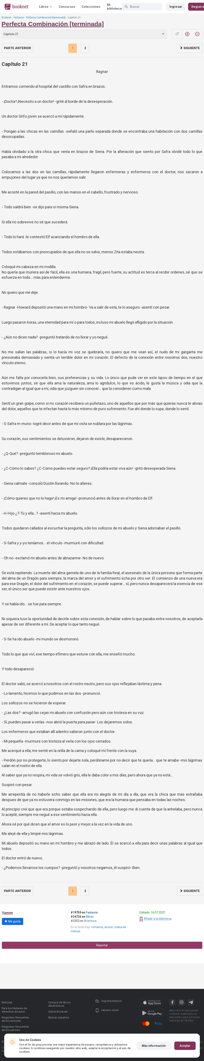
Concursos (67, 7)
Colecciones (91, 7)
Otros (90, 916)
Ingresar (175, 7)
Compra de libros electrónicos (59, 1004)
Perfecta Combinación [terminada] (45, 17)
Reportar (102, 945)
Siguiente (190, 48)
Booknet (6, 17)
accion (108, 927)
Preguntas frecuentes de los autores (15, 1028)
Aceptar (185, 1045)
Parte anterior (17, 48)
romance (97, 927)
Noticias (7, 1002)
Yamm (7, 913)
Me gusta (13, 921)
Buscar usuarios (58, 1017)
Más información (154, 1045)
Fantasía (19, 17)
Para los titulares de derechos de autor (14, 1010)
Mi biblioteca (114, 6)
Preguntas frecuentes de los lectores (15, 1019)
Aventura (90, 920)
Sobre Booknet (58, 1011)
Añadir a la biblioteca (157, 918)
